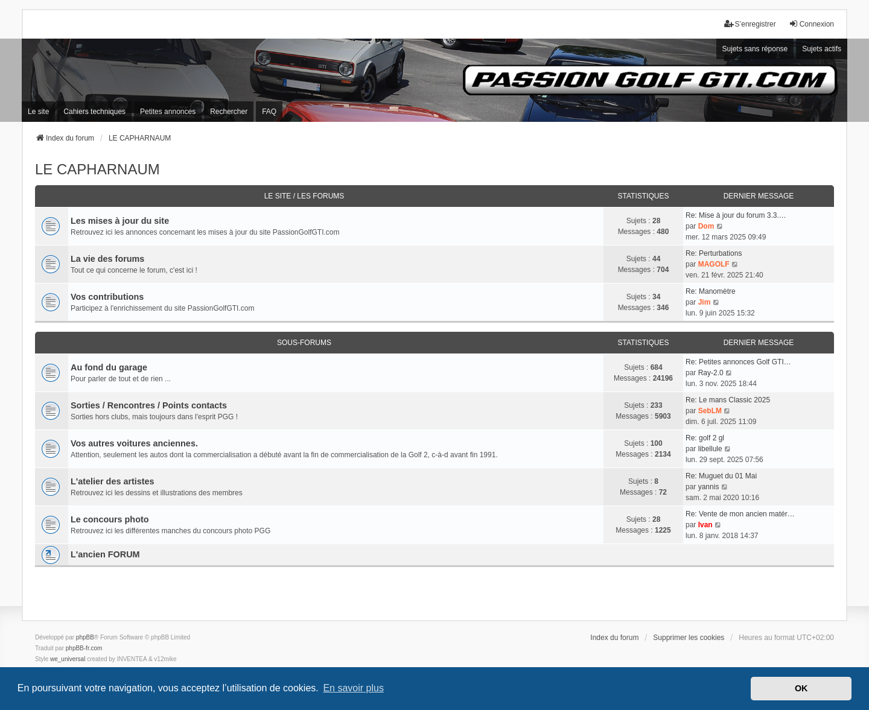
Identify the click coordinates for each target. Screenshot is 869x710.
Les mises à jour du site (120, 221)
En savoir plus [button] (353, 688)
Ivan (705, 525)
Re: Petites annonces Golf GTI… (738, 362)
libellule (710, 449)
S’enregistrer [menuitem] (750, 23)
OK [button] (801, 688)
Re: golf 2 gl (705, 438)
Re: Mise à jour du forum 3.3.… (736, 215)
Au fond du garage (109, 367)
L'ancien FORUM (105, 554)
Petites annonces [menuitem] (168, 111)
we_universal (67, 659)
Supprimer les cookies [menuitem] (688, 637)
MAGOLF (714, 264)
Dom (706, 226)
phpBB (85, 637)
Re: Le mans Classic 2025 (728, 400)
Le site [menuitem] (38, 111)
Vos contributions (107, 297)
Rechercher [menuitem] (228, 111)
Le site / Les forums (304, 196)
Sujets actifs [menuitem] (821, 49)
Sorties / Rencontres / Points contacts (149, 405)
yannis (708, 487)
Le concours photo (110, 519)
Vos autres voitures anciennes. (134, 443)
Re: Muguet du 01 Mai (721, 476)
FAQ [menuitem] (269, 111)
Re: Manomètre (711, 291)
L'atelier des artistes (112, 481)
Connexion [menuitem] (811, 23)
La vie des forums (107, 259)
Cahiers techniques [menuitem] (94, 111)
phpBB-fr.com (84, 648)
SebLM (710, 411)
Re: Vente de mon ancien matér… (740, 514)
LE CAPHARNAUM (97, 169)
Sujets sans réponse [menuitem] (755, 49)
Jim (704, 302)
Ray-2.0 (711, 373)
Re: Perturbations (714, 253)
